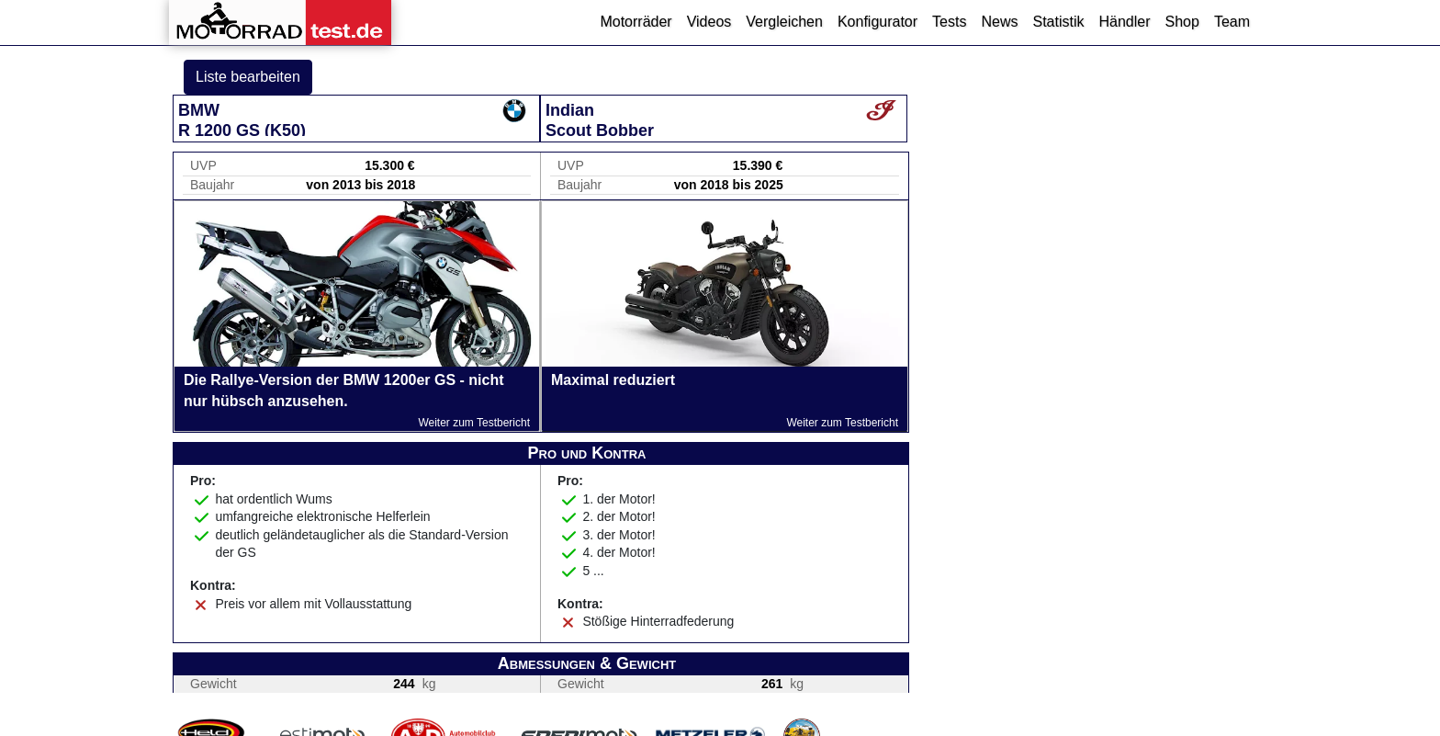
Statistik (1058, 21)
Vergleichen (784, 21)
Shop (1182, 21)
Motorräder (635, 21)
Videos (709, 21)
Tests (949, 21)
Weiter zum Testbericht (474, 422)
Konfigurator (877, 21)
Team (1232, 21)
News (999, 21)
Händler (1124, 21)
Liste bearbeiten (248, 77)
